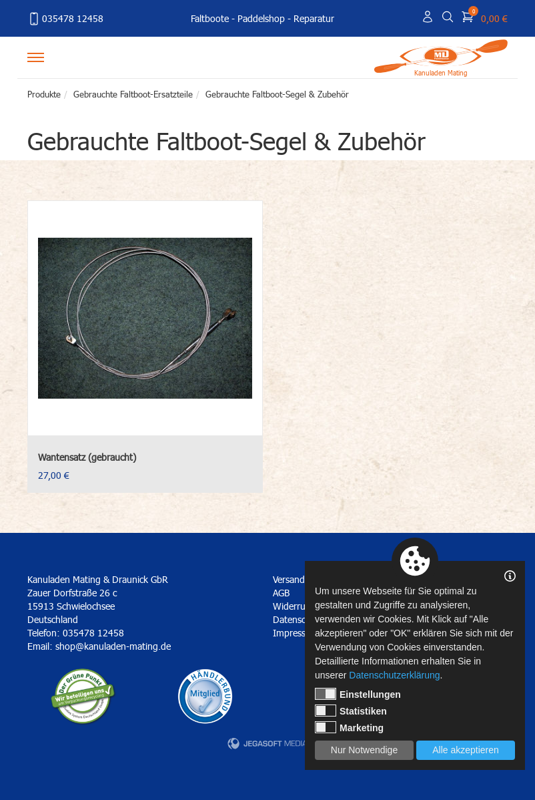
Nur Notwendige (364, 750)
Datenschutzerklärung (394, 675)
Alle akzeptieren (465, 750)
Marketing (349, 727)
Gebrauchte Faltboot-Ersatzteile (133, 94)
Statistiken (351, 711)
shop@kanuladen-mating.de (113, 646)
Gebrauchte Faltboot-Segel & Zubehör (277, 94)
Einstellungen (358, 694)
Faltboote (210, 18)
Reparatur (314, 18)
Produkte (44, 94)
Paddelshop (261, 18)
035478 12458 (65, 18)
